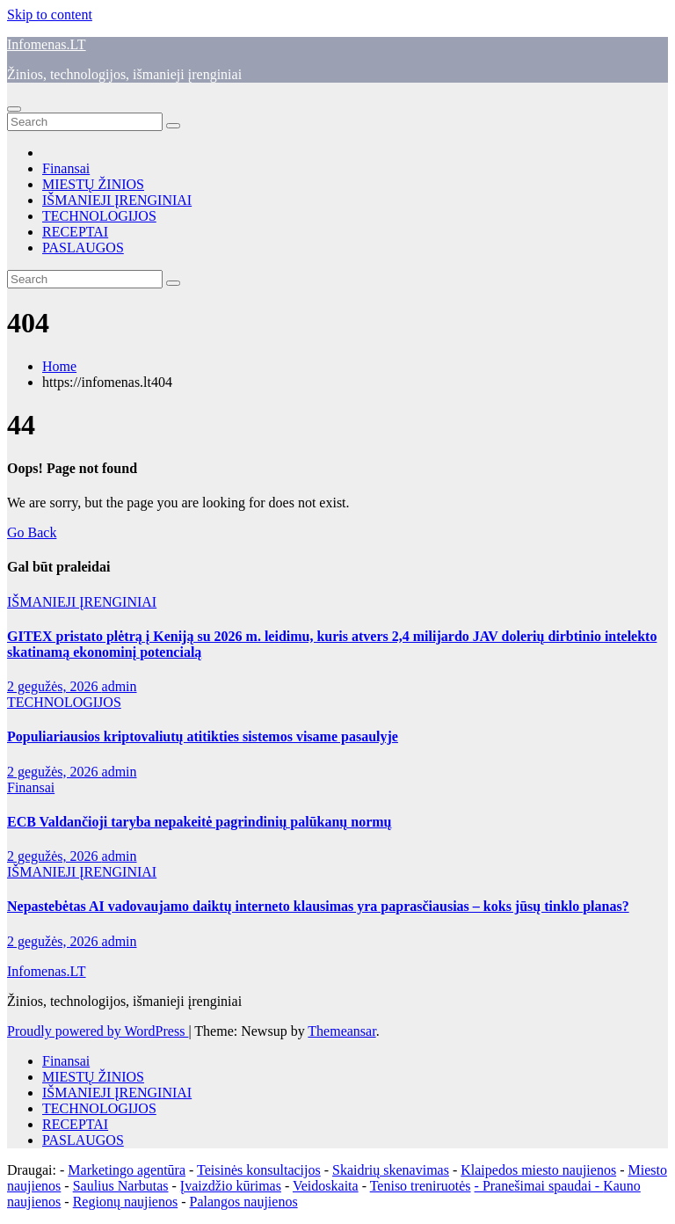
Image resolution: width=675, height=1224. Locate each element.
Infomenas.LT (46, 44)
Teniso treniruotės (420, 1185)
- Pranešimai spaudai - (539, 1185)
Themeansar (341, 1031)
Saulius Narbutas (121, 1185)
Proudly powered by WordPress (97, 1031)
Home (59, 366)
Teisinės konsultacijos (259, 1169)
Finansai (66, 168)
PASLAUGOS (83, 247)
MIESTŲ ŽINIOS (93, 184)
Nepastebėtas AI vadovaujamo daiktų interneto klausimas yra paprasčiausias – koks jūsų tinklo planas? (318, 906)
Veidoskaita (326, 1185)
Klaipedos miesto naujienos (538, 1169)
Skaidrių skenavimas (390, 1169)
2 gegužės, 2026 (54, 686)
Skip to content (49, 14)
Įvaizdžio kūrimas (230, 1185)
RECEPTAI (75, 231)
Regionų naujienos (125, 1201)
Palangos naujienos (244, 1201)
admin (119, 686)
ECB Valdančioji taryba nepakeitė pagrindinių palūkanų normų (199, 821)
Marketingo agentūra (126, 1169)
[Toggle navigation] (14, 109)
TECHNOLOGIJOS (99, 215)
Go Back (31, 532)
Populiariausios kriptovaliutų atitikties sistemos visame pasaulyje (202, 736)
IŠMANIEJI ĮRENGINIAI (117, 200)
